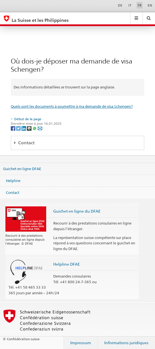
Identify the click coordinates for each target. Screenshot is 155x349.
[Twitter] (19, 128)
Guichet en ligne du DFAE (77, 211)
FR (140, 5)
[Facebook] (13, 128)
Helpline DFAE (66, 264)
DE (120, 5)
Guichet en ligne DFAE (22, 168)
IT (129, 5)
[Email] (40, 128)
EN (150, 5)
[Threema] (29, 128)
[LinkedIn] (24, 128)
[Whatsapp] (35, 128)
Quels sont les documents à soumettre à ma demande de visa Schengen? (72, 106)
